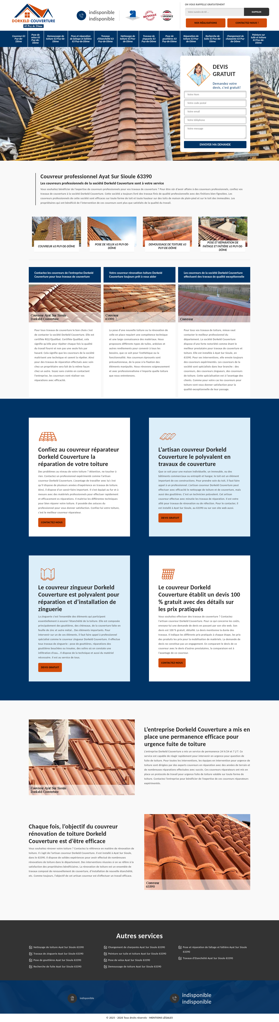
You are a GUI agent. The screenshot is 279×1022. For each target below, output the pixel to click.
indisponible (102, 12)
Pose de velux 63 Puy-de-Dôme (35, 38)
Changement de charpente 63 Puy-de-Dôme (235, 38)
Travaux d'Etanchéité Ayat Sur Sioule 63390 (208, 958)
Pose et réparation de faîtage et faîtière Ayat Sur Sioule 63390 (215, 949)
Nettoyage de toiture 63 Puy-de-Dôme (128, 38)
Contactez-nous (52, 522)
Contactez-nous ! (247, 22)
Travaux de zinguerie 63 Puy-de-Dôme (149, 38)
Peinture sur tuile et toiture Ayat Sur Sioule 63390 (137, 953)
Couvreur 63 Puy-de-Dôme (18, 38)
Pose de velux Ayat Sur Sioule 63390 (129, 960)
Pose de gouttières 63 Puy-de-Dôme (169, 38)
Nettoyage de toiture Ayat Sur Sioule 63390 (59, 947)
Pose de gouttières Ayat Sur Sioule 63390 (57, 960)
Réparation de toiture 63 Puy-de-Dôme (191, 38)
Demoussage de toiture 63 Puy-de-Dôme (55, 38)
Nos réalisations (205, 22)
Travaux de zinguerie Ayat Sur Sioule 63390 (58, 953)
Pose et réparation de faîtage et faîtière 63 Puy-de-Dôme (81, 38)
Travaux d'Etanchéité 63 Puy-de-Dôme (105, 38)
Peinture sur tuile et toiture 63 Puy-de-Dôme (258, 38)
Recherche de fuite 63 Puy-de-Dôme (212, 38)
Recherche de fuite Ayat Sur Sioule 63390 (57, 966)
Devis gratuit (170, 517)
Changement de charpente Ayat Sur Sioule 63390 (136, 947)
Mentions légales (161, 1017)
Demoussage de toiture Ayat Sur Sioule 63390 (134, 966)
